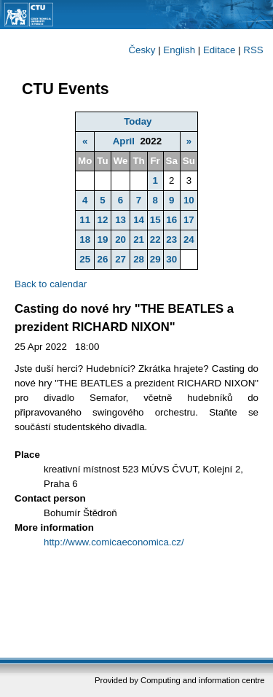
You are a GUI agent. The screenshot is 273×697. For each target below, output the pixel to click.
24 (188, 239)
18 (84, 239)
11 (84, 219)
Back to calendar (51, 284)
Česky (141, 49)
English (179, 49)
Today (137, 121)
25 (84, 259)
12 (103, 219)
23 (171, 239)
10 (188, 200)
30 (171, 259)
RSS (253, 49)
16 (171, 219)
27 (120, 259)
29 (155, 259)
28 (138, 259)
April (124, 141)
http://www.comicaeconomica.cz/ (114, 542)
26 (103, 259)
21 (138, 239)
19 (103, 239)
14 (138, 219)
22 (155, 239)
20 (120, 239)
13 (120, 219)
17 (188, 219)
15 (155, 219)
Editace (219, 49)
